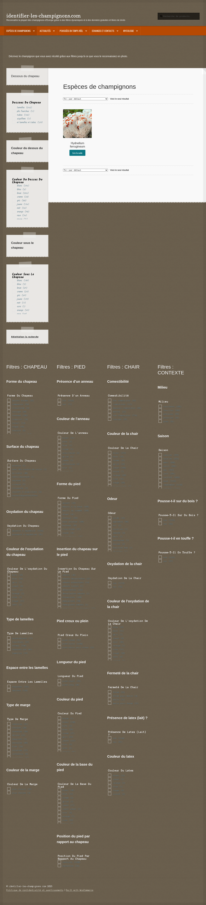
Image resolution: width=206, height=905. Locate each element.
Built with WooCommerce (79, 890)
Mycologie (128, 31)
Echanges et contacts (103, 31)
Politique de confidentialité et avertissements (34, 890)
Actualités (45, 31)
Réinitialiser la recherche (24, 337)
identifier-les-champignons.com (43, 16)
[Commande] (85, 98)
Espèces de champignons (18, 31)
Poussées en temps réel (71, 31)
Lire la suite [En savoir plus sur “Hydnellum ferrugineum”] (77, 152)
